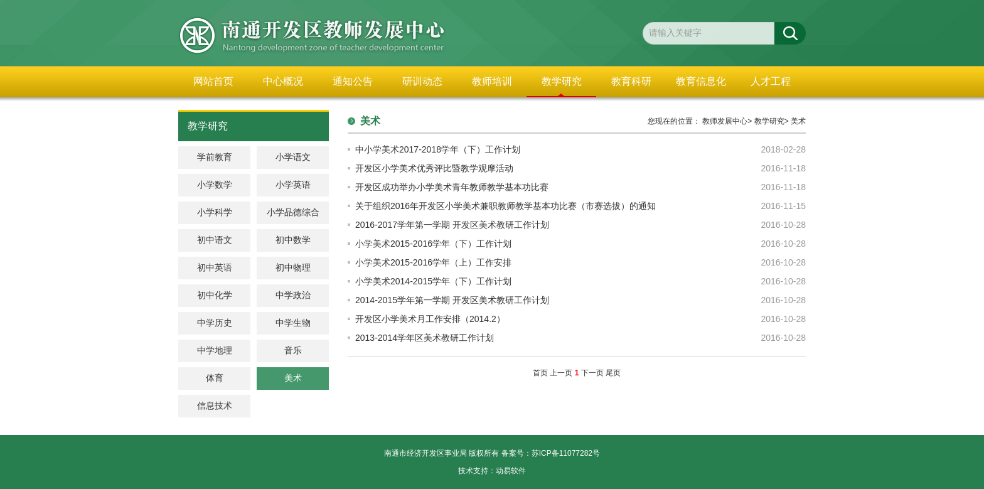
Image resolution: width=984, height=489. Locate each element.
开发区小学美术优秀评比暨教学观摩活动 (434, 168)
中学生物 (293, 323)
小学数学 (214, 185)
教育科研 (631, 81)
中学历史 (214, 323)
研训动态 (422, 81)
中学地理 (214, 350)
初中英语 (214, 267)
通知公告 (353, 81)
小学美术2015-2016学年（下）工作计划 (433, 244)
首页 (540, 372)
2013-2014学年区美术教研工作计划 (424, 338)
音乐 (293, 350)
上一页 (561, 372)
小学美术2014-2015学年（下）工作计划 (433, 281)
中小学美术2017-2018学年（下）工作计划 (437, 149)
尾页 (613, 372)
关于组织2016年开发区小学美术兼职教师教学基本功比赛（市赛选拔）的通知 (505, 206)
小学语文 (293, 157)
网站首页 (213, 81)
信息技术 (214, 406)
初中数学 (293, 240)
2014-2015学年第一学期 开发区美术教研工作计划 (452, 300)
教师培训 (492, 81)
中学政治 (293, 295)
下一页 (592, 372)
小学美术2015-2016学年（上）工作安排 (433, 262)
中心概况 (283, 81)
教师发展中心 (724, 121)
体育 (214, 378)
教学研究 (562, 81)
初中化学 (214, 295)
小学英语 (293, 185)
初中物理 (293, 267)
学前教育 (214, 157)
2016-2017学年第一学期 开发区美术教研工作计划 (452, 225)
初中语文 (214, 240)
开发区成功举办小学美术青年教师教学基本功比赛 (451, 187)
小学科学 (214, 212)
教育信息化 (701, 81)
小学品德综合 (293, 212)
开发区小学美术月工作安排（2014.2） (430, 319)
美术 (798, 121)
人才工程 (771, 81)
